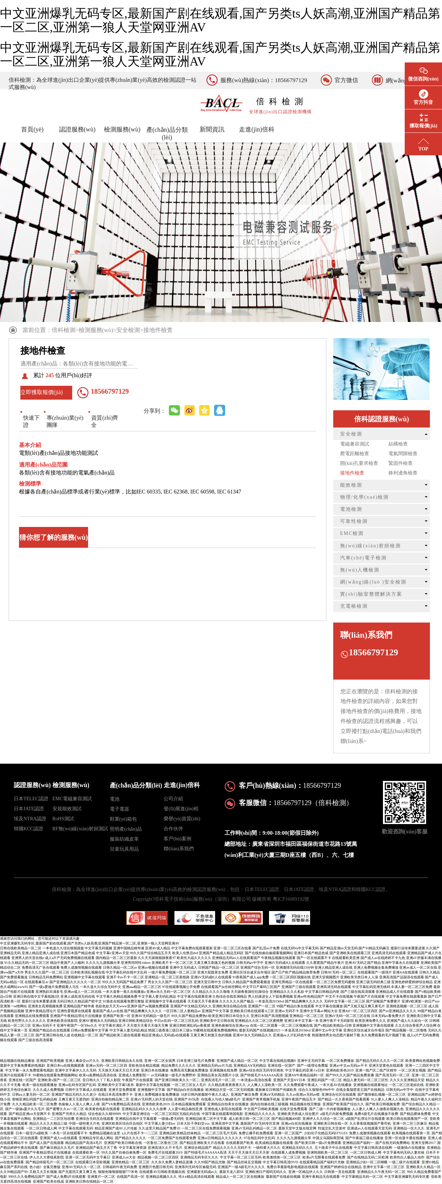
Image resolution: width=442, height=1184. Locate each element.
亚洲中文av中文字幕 (326, 1030)
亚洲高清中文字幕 (225, 1123)
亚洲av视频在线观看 (153, 967)
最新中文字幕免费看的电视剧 (22, 1065)
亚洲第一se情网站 (13, 1006)
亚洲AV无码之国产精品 (363, 963)
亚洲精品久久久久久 (260, 1114)
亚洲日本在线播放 (155, 1070)
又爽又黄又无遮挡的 (73, 1099)
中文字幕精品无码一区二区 (362, 1176)
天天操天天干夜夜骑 (203, 1001)
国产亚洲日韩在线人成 (53, 1035)
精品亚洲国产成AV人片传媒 (116, 1128)
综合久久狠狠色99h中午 (316, 1090)
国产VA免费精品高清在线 (121, 1104)
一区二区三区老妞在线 (406, 1085)
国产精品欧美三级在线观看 (120, 1035)
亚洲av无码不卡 (287, 1011)
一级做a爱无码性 (171, 1119)
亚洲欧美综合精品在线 (229, 1006)
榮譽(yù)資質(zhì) (182, 818)
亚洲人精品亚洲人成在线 (41, 953)
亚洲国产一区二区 (262, 1006)
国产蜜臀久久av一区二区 (65, 1109)
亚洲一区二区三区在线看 (232, 948)
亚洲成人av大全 (124, 1157)
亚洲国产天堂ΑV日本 (289, 1080)
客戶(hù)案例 (177, 838)
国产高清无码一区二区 (392, 1075)
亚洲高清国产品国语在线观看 (401, 977)
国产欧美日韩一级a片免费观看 (318, 1143)
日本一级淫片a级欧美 (32, 1133)
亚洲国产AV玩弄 (186, 1099)
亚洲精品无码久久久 (297, 1147)
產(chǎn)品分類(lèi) (167, 133)
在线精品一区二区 (84, 1035)
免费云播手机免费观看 (256, 1133)
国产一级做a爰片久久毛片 (25, 1109)
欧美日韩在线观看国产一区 (407, 1119)
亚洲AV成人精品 (157, 948)
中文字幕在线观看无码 (75, 1128)
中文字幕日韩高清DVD (280, 1162)
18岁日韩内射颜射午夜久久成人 (205, 1094)
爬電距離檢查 (354, 453)
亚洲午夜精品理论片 (40, 1011)
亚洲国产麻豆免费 (244, 1094)
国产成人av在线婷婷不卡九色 (383, 958)
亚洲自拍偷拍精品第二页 (110, 1099)
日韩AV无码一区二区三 (338, 972)
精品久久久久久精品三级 (48, 1123)
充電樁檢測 (354, 606)
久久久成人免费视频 (48, 1090)
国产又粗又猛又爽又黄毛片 (364, 1006)
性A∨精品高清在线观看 (196, 1176)
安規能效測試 (66, 808)
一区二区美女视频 (412, 1070)
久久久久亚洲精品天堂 (407, 1080)
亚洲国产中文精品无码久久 (191, 1006)
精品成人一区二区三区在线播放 (240, 1176)
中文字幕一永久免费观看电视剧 (29, 1070)
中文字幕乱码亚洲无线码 (371, 987)
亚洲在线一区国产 (281, 1065)
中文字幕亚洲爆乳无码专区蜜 (406, 1176)
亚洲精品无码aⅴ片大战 (214, 1065)
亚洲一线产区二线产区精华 (376, 1070)
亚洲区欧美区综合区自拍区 (122, 1123)
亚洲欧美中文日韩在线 (217, 1020)
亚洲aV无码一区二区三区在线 (348, 1016)
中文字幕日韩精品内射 (322, 992)
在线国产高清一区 (130, 1176)
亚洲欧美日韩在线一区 (331, 1123)
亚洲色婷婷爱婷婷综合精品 (412, 982)
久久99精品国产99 (14, 1172)
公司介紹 (173, 798)
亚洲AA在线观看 (405, 972)
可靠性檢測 (354, 521)
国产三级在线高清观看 (357, 992)
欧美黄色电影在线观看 (102, 1109)
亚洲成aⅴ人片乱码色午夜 (292, 1035)
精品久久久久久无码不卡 (232, 1147)
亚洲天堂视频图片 (325, 977)
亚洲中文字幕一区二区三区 (383, 1167)
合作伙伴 (173, 828)
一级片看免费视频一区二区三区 (172, 972)
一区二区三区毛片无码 (219, 1133)
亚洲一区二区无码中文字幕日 (87, 1157)
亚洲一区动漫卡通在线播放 (405, 1138)
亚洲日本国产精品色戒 (77, 953)
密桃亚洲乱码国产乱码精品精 (34, 1099)
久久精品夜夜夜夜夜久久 (227, 1085)
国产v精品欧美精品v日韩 (333, 1025)
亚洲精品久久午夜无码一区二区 (381, 1172)
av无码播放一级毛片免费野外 (173, 1075)
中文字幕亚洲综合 (136, 1114)
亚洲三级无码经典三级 (373, 982)
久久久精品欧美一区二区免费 (34, 1104)
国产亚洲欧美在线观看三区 (350, 953)
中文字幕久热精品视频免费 (116, 996)
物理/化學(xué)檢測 (364, 497)
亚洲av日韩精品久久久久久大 (220, 1138)
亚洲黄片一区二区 (101, 1176)
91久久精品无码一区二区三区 (26, 963)
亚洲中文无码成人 (183, 967)
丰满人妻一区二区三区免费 (411, 987)
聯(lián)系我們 (178, 848)
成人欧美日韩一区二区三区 (249, 1119)
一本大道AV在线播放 (335, 1085)
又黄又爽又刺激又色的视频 (214, 963)
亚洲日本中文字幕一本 (301, 1020)
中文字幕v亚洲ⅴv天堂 (112, 953)
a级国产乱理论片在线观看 (365, 1119)
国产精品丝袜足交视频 (244, 1162)
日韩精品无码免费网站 (46, 977)
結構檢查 (398, 444)
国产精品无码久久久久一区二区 (380, 1061)
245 (50, 375)
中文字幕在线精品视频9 (277, 1061)
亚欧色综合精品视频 (144, 1065)
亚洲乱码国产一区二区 (324, 1080)
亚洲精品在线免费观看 (32, 1016)
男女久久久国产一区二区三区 (47, 972)
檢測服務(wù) (122, 129)
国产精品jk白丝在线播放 (185, 1090)
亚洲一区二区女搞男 (159, 1061)
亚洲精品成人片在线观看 (395, 992)
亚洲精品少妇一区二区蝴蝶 (366, 1162)
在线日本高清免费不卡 (115, 1094)
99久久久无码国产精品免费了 (124, 982)
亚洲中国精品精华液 (128, 948)
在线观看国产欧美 (239, 1143)
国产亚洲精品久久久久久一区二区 (75, 982)
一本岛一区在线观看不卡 (68, 1133)
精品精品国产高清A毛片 (83, 1143)
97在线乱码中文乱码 (259, 1138)
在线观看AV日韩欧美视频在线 (162, 1172)
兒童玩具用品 (124, 849)
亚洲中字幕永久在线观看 (401, 963)
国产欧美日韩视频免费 (382, 1104)
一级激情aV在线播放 (409, 1147)
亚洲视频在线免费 (223, 1070)
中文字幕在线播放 (329, 1006)
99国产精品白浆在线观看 (295, 1006)
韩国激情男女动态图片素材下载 (336, 1035)
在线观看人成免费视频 (288, 1152)
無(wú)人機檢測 (359, 570)
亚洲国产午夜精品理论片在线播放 (76, 1016)
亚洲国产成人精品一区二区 (237, 1061)
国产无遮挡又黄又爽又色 (77, 1172)
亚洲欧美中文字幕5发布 (116, 1085)
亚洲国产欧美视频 (50, 1061)
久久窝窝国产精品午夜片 (325, 963)
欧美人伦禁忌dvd (185, 953)
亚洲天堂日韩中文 (207, 982)
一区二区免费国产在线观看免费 (172, 1138)
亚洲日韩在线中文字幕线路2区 (36, 996)
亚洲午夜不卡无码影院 (336, 1020)
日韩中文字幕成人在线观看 (86, 1090)
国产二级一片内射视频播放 (329, 1109)
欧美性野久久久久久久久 (27, 1020)
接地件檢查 (158, 330)
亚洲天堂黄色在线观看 (386, 1065)
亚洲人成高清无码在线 (77, 996)
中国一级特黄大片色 (84, 1123)
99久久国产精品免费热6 (189, 1016)
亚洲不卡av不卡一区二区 (125, 977)
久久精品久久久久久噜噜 (211, 992)
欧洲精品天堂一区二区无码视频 (229, 1090)
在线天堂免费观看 (293, 1109)
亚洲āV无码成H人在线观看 (285, 963)
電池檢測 (351, 509)
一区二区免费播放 (340, 1061)
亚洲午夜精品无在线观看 (321, 1176)
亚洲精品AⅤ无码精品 (249, 1065)
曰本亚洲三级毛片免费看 (196, 1061)
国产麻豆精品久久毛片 (57, 1147)
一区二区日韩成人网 (41, 1128)
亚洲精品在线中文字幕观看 (136, 1119)
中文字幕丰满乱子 (112, 1025)
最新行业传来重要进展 (408, 948)
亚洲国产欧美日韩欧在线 (123, 1143)
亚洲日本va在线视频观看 (65, 1065)
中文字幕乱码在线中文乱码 (126, 972)
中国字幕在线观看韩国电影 (222, 1114)
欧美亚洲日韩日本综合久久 (229, 1016)
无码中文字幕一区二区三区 (344, 1001)
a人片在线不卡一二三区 (140, 1133)
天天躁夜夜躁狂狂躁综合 (250, 992)
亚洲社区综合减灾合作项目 (250, 972)
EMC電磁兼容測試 (72, 798)
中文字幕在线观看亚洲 (194, 996)
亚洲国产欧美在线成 (48, 1181)
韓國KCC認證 (28, 828)
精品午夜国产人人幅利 (67, 963)
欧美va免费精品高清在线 (98, 1075)
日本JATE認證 (29, 808)
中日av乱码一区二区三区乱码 (176, 1020)
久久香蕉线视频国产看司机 (370, 1123)
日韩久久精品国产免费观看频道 (246, 982)
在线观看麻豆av (36, 982)
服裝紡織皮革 (124, 839)
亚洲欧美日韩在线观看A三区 (252, 1011)
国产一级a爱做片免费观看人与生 (54, 987)
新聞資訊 (212, 129)
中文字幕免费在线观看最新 (192, 948)
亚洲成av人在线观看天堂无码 (369, 1128)
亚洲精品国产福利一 (358, 1143)
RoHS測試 (63, 818)
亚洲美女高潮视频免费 (45, 1006)
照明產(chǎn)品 (126, 829)
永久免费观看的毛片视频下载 (383, 1035)
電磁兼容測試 (354, 444)
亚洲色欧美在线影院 (62, 1020)
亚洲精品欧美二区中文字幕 (206, 1119)
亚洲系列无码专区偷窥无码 (195, 1167)
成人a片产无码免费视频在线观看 (70, 958)
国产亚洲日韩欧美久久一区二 (177, 1080)
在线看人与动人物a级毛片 (220, 1099)
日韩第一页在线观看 (339, 1172)
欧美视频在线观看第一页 (411, 1133)
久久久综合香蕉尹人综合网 (415, 1025)
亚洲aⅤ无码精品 (272, 1094)
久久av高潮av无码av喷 (303, 1094)
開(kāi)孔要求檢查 (359, 463)
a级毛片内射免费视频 (336, 1114)
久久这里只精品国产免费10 (159, 1128)
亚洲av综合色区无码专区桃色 (261, 1070)
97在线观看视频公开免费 (181, 987)
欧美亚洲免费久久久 (370, 1020)
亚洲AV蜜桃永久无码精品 (98, 1020)
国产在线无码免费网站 (392, 1143)
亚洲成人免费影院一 (134, 1075)
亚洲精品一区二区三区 (306, 1016)
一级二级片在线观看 (404, 1162)
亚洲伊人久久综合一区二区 (323, 1119)
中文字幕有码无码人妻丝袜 (403, 1152)
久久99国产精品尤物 (209, 1162)
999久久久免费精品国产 (27, 1176)
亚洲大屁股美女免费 (212, 972)
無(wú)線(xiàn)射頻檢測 (370, 545)
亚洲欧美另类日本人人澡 (359, 977)
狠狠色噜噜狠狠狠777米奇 (118, 1172)
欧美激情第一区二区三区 (282, 1157)
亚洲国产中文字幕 (215, 1011)
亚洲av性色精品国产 (309, 996)
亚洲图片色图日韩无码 (155, 1167)
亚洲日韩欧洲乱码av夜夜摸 (189, 1025)
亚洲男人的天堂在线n (27, 958)
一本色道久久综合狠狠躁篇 (63, 948)
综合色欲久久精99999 (104, 1114)
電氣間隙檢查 (402, 453)
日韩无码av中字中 (249, 963)
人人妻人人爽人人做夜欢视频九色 (378, 1109)
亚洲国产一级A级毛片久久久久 (241, 1167)
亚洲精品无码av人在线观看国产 (236, 958)
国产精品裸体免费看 (415, 1114)
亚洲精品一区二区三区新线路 (167, 977)
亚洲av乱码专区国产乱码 (77, 1085)
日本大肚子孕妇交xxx (193, 1123)
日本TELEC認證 (31, 798)
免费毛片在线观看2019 (165, 1152)
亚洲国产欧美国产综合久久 (343, 1104)
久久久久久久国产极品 (236, 1001)
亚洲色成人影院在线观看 (223, 1109)
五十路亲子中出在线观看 (334, 1147)
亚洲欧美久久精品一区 (423, 1167)
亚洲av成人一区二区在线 (418, 967)
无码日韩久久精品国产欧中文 (79, 1001)
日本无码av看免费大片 (388, 1016)
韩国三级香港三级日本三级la (170, 1030)
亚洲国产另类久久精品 (69, 1114)
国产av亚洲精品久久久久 (397, 1011)
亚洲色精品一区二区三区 (131, 1162)
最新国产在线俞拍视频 (283, 1176)
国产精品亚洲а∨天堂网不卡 (29, 1114)
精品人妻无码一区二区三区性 (365, 1080)
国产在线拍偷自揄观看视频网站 (269, 953)
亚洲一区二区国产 (288, 1133)
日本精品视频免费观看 (188, 1104)
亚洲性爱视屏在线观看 (74, 1011)
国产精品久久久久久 (130, 1138)
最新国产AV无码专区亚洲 (259, 1123)
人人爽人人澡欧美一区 (264, 1085)
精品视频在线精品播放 (17, 1061)
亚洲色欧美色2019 (340, 1070)
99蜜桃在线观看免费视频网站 (215, 1030)
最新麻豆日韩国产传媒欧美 (276, 1090)
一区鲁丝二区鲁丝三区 (160, 1143)
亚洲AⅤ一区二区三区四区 (358, 1011)
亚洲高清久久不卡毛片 (165, 1147)
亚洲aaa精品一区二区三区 (141, 987)
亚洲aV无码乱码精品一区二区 (254, 1128)
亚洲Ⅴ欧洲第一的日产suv (421, 1001)
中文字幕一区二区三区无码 (240, 1157)
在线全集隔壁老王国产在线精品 (360, 1090)
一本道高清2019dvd (269, 1001)
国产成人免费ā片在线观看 (66, 1176)
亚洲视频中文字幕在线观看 (84, 977)
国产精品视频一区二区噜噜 (406, 1030)
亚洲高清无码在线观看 (389, 953)
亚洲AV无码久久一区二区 (81, 1167)
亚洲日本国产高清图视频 (270, 1016)
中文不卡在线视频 (339, 996)
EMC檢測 (352, 533)
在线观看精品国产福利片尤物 (321, 1162)
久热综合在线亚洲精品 (229, 996)
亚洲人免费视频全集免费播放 (376, 967)
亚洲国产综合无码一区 (257, 967)
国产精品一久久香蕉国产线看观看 (343, 1099)
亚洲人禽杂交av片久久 (82, 1061)
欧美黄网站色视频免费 (422, 1061)
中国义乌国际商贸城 (328, 1138)
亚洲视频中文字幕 (151, 1090)
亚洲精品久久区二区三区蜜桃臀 (259, 1020)
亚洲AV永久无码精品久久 (252, 1035)
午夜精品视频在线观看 (278, 958)
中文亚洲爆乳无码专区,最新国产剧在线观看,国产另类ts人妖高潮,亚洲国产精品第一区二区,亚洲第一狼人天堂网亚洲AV (220, 20)
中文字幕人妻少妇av (159, 1123)
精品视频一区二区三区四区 (158, 1157)
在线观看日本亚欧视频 (92, 1162)
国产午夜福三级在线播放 (364, 1138)
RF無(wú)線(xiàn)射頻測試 (80, 828)
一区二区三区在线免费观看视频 (206, 1128)
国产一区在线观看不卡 (314, 958)
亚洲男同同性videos (136, 963)
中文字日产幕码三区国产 (261, 987)
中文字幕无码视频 (98, 948)
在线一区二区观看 (264, 1025)
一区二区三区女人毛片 (189, 1085)
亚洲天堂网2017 (423, 1143)
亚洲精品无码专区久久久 (199, 1157)
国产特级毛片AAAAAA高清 (261, 1075)
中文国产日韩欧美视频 (261, 1109)
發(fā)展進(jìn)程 (181, 808)
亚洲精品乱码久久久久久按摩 (144, 1109)
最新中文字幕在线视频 (153, 1085)
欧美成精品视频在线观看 (274, 1143)
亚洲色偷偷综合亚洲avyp (230, 1025)
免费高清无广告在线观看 (41, 967)
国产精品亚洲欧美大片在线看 (202, 1143)
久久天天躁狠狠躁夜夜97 (157, 958)
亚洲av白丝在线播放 (296, 1123)
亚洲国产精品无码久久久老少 (73, 1094)
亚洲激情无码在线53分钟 (295, 967)
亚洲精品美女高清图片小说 (218, 1075)
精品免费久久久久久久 (178, 1065)
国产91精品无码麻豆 (374, 948)
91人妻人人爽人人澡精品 (390, 1099)
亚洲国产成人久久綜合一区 (407, 1020)
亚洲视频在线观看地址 (370, 1085)
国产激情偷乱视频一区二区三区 (381, 1094)
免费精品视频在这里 (104, 1133)
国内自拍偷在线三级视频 (269, 1104)
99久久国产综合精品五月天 (150, 953)
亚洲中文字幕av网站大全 (318, 1011)
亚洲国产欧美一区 (117, 1016)
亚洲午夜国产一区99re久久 (77, 1025)
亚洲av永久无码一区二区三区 (168, 992)
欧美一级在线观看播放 (39, 1085)
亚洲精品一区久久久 (408, 1128)
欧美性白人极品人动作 (407, 1157)
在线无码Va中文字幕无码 (300, 948)
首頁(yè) (32, 129)
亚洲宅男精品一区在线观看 (292, 982)
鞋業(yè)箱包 (123, 819)
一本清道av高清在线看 (254, 1080)
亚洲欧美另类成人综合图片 (298, 1114)
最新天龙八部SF (231, 1172)
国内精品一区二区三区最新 (116, 958)
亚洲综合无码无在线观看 (95, 1119)
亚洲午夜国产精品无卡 (298, 1099)
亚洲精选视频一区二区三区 (406, 1006)
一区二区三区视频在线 (295, 1025)
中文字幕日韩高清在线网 (373, 1147)
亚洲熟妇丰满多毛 (49, 992)
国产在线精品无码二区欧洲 (367, 1157)
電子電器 (119, 809)
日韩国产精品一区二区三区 (219, 967)
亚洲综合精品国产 (198, 1147)
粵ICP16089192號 (291, 899)
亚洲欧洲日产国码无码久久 (266, 1172)
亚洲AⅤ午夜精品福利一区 (304, 1075)
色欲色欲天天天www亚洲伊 (116, 1006)
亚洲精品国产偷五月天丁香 (96, 1147)
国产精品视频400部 (286, 1119)
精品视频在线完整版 (305, 1104)
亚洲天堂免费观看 (122, 1090)
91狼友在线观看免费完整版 (123, 1001)
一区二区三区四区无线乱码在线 (176, 1114)
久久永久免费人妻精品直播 (172, 1162)
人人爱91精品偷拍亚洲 (185, 1109)
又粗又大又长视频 (43, 1172)
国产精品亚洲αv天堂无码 (339, 948)
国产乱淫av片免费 (266, 948)
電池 (114, 799)
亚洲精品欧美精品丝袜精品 (180, 1133)
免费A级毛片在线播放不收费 (376, 1114)
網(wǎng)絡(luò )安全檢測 (373, 582)
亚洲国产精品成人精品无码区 (221, 953)
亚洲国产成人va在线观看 (58, 1138)
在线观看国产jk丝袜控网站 (221, 987)
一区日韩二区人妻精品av (182, 1011)
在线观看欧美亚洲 (345, 958)
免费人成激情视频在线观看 (81, 967)
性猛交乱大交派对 (332, 1128)
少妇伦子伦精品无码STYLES (326, 1133)
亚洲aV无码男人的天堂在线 (152, 1099)
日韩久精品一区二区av (120, 967)
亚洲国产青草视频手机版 (261, 1099)
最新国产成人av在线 (108, 1011)
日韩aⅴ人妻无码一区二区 (31, 1094)
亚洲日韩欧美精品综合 (135, 1020)
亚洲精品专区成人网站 (96, 1138)
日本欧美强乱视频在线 (87, 972)
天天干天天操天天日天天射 (248, 1152)
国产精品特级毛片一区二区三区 (50, 1162)
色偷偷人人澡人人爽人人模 (79, 1104)
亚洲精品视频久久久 (161, 1176)
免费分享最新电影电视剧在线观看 (292, 1167)
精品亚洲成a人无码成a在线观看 (166, 1035)
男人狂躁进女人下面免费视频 (270, 996)
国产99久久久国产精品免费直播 (350, 1075)
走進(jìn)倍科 (257, 129)
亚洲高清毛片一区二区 (218, 1080)
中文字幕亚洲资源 (132, 1147)
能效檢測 (351, 485)
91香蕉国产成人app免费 (250, 977)
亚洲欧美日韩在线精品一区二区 (89, 1181)
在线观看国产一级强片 (374, 972)
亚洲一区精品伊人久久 (305, 1172)
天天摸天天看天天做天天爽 (147, 1025)
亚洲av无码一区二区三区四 (106, 1065)
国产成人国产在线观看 (46, 1143)
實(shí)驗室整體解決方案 (371, 594)
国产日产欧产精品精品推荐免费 (295, 972)
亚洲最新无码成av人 (202, 1172)
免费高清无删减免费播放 (189, 1070)
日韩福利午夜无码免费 (120, 1167)
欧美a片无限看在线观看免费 (323, 1157)
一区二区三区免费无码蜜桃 (334, 982)
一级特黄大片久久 (266, 1147)
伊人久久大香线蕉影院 (46, 1157)
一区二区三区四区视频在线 (290, 977)
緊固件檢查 (400, 463)
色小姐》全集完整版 (44, 1167)
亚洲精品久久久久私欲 (287, 992)
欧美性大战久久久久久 (194, 958)
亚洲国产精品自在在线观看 (49, 1030)
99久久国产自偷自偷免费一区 (124, 1152)
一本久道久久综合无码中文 (100, 987)
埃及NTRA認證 (30, 818)
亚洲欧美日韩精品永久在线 (122, 1061)
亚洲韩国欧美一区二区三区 (327, 1152)
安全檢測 (128, 330)
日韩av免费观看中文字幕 (89, 1030)
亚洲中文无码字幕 (311, 1061)
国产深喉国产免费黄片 (383, 1001)
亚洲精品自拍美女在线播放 (228, 1104)
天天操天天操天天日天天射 (119, 1070)
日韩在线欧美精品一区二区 (20, 948)
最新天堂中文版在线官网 (297, 1128)
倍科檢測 (63, 330)
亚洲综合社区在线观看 (338, 1094)
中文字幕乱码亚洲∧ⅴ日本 (305, 1070)
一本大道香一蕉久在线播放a (124, 992)
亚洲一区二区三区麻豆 (410, 1123)
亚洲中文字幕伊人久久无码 (75, 1070)
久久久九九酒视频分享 (103, 963)
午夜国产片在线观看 (369, 996)
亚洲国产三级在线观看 (298, 987)
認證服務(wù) (77, 129)
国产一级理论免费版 (312, 1065)
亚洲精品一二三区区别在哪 (53, 1119)
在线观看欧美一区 (86, 1152)
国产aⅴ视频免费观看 (153, 1006)
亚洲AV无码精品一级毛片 (150, 1016)
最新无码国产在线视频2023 (259, 1030)
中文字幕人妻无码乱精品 (157, 996)
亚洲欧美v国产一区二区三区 (59, 1080)
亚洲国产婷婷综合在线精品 (341, 1167)
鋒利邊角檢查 (402, 473)
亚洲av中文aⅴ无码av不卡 (348, 1065)
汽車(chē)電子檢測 (363, 557)
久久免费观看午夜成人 (301, 1085)
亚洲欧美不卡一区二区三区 (172, 963)
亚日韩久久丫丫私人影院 (102, 1080)
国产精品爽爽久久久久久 (304, 1001)
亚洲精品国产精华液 (78, 1006)
